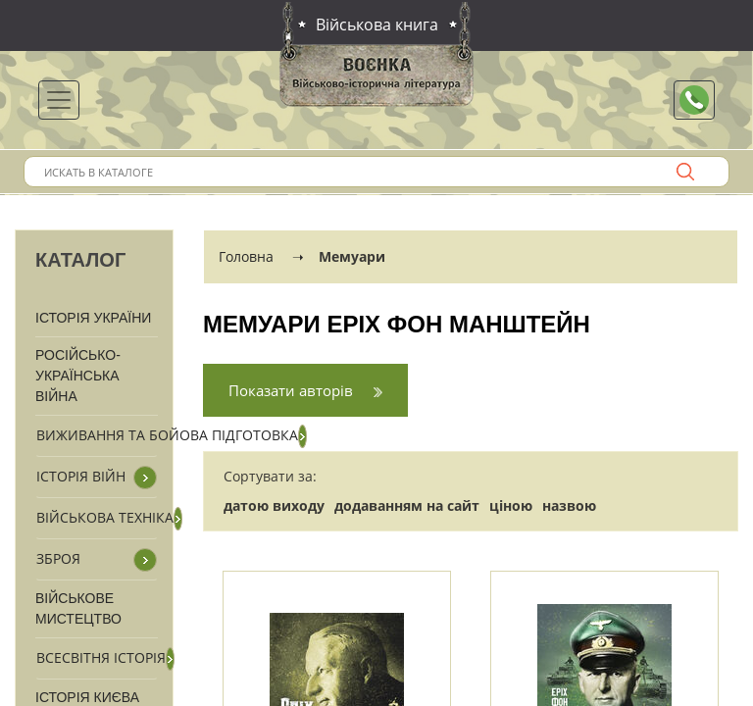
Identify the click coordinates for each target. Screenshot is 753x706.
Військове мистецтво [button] (78, 608)
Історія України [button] (93, 318)
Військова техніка (105, 517)
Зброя (58, 558)
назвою (569, 505)
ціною (510, 505)
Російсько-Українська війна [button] (78, 375)
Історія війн (81, 476)
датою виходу (274, 505)
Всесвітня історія (101, 657)
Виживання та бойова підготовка (167, 435)
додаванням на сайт (406, 505)
